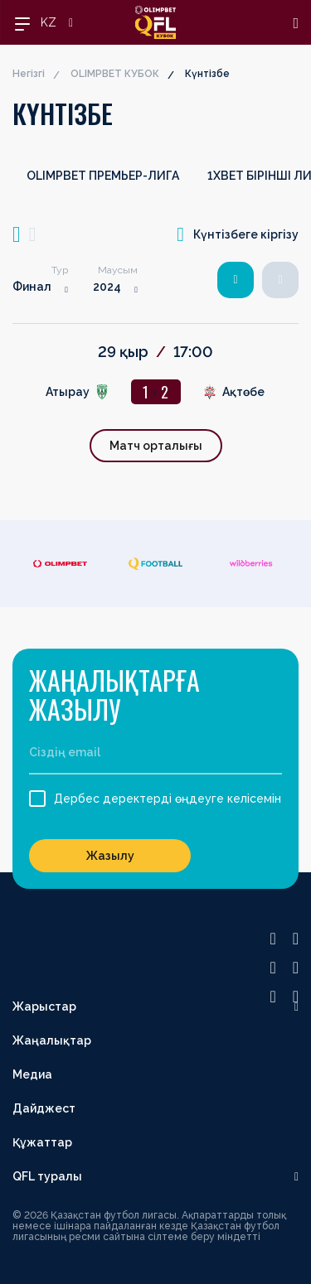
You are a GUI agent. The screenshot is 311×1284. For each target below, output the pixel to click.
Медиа (32, 1074)
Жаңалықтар (51, 1040)
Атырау (68, 391)
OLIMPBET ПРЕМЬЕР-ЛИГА (103, 175)
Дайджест (43, 1108)
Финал (31, 286)
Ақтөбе (243, 391)
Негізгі (28, 74)
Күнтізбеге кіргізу (238, 234)
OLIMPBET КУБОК (114, 74)
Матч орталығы (155, 445)
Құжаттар (42, 1142)
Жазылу (110, 855)
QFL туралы (47, 1176)
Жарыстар (44, 1006)
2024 (107, 286)
